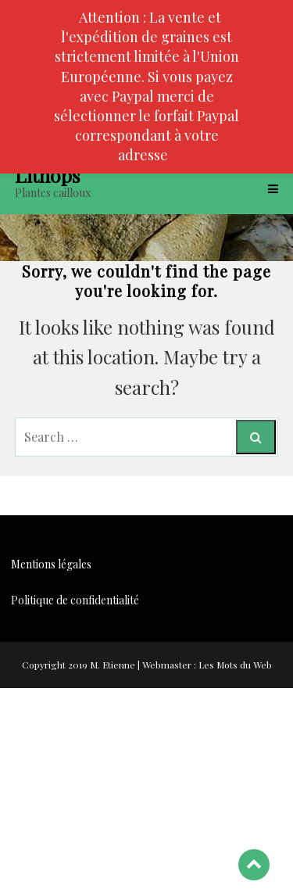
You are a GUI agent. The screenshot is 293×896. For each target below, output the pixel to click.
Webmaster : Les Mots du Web (207, 664)
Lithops (47, 175)
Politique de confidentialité (75, 600)
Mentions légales (51, 564)
